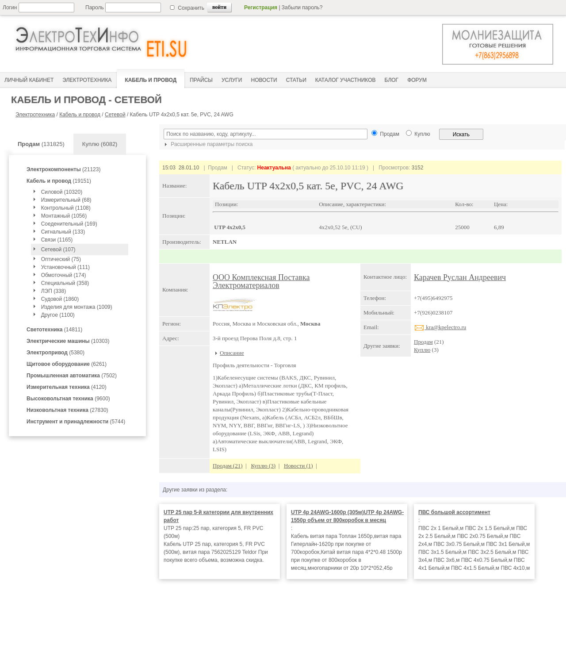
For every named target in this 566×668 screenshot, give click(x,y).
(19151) (59, 181)
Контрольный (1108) (66, 208)
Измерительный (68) (66, 200)
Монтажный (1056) (64, 216)
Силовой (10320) (62, 192)
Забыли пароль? (302, 7)
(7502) (72, 375)
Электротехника (35, 114)
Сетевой (115, 114)
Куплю (422, 349)
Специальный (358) (65, 283)
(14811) (54, 329)
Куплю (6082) (100, 144)
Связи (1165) (57, 240)
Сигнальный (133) (63, 232)
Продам (423, 341)
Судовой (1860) (60, 299)
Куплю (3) (263, 465)
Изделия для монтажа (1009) (76, 307)
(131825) (41, 144)
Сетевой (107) (58, 249)
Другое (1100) (58, 315)
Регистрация (260, 7)
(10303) (68, 341)
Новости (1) (298, 465)
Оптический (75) (61, 259)
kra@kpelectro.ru (440, 327)
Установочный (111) (65, 267)
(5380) (55, 352)
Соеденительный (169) (69, 224)
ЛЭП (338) (53, 291)
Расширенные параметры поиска (207, 144)
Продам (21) (228, 465)
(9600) (68, 398)
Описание (232, 352)
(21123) (63, 169)
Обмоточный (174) (63, 275)
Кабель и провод (79, 114)
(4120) (67, 387)
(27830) (67, 410)
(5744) (76, 421)
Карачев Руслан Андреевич (460, 277)
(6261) (67, 364)
